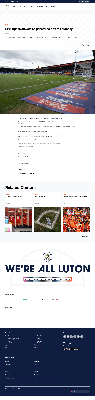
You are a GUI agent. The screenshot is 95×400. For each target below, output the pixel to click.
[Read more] (18, 211)
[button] (80, 391)
